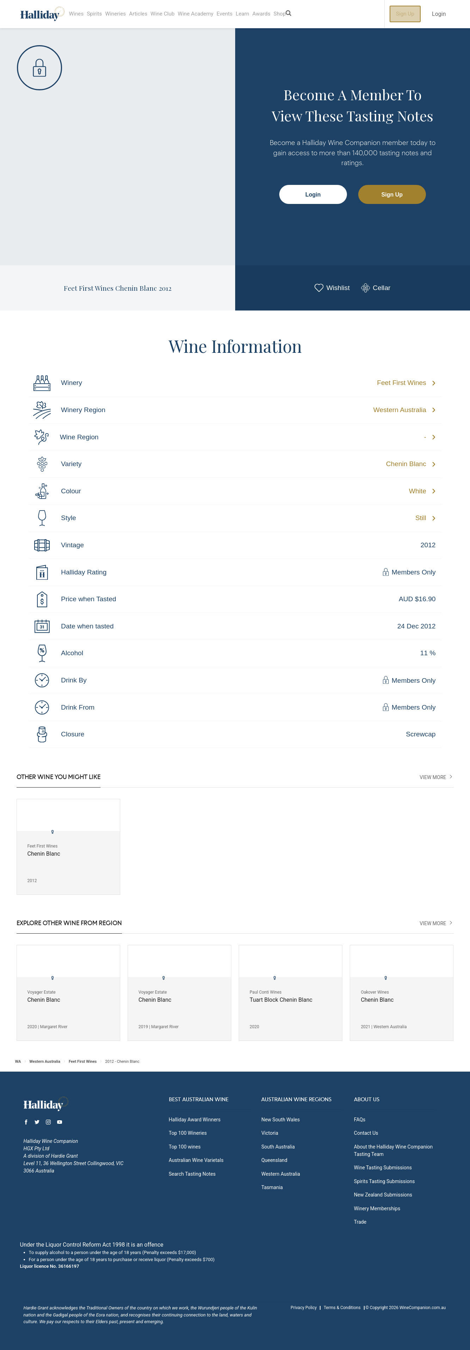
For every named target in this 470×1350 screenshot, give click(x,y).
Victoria (269, 1133)
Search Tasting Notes (192, 1174)
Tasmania (272, 1187)
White (417, 491)
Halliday (42, 14)
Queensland (274, 1160)
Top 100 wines (185, 1147)
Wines (77, 14)
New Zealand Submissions (383, 1195)
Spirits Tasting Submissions (384, 1181)
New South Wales (280, 1119)
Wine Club (174, 14)
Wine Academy (211, 14)
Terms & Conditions (342, 1307)
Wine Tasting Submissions (383, 1167)
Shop (306, 14)
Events (243, 14)
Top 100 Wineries (188, 1133)
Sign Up (405, 14)
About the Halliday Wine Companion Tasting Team (393, 1150)
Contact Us (366, 1133)
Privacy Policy (304, 1307)
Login (439, 14)
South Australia (278, 1147)
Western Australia (399, 410)
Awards (285, 14)
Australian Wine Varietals (196, 1160)
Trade (360, 1222)
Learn (264, 14)
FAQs (360, 1119)
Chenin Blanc (406, 464)
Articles (147, 14)
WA (18, 1061)
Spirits (98, 14)
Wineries (122, 14)
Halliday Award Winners (195, 1119)
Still (420, 518)
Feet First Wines (401, 382)
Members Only (408, 572)
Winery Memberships (377, 1208)
